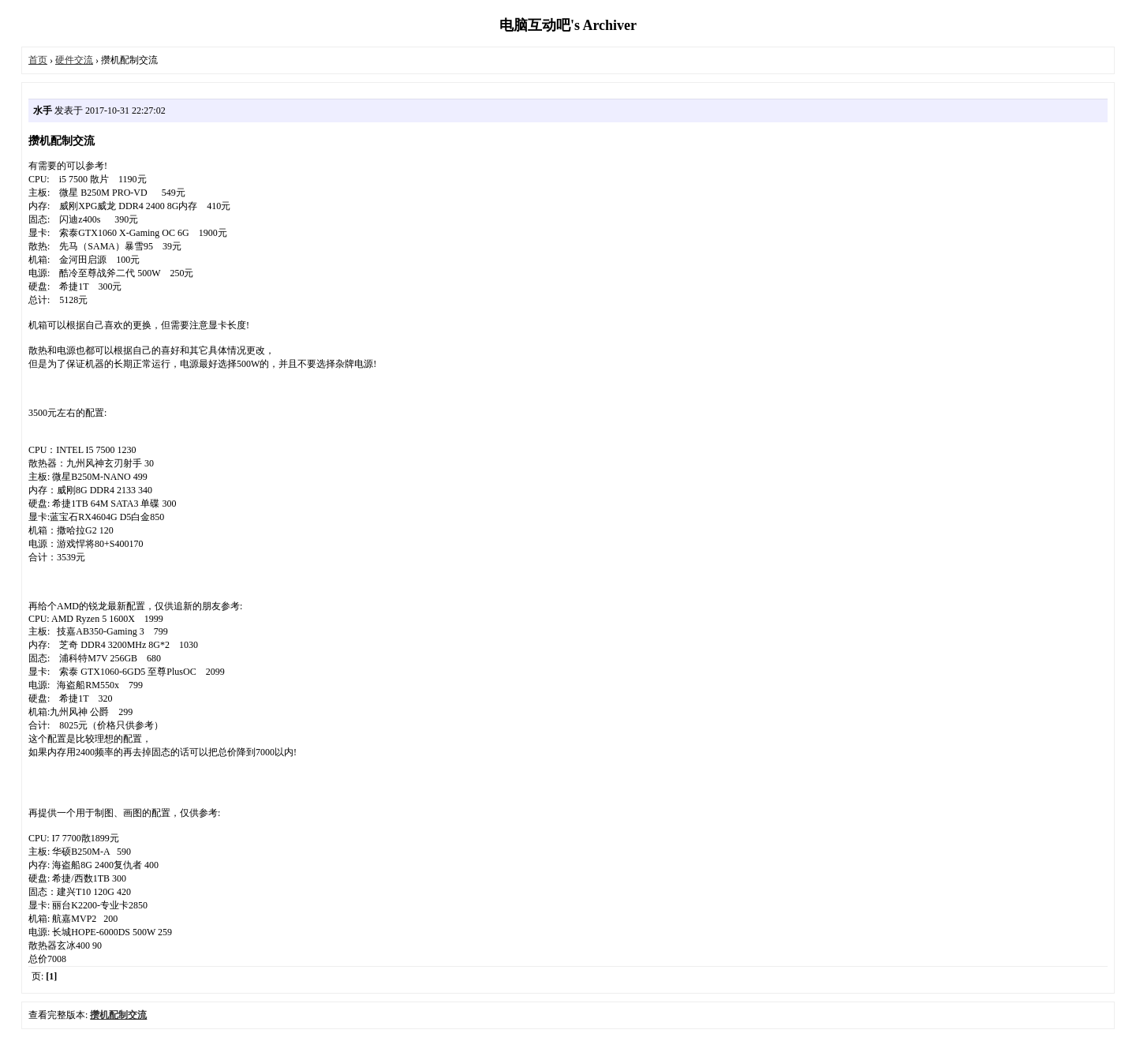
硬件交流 (74, 60)
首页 (37, 60)
